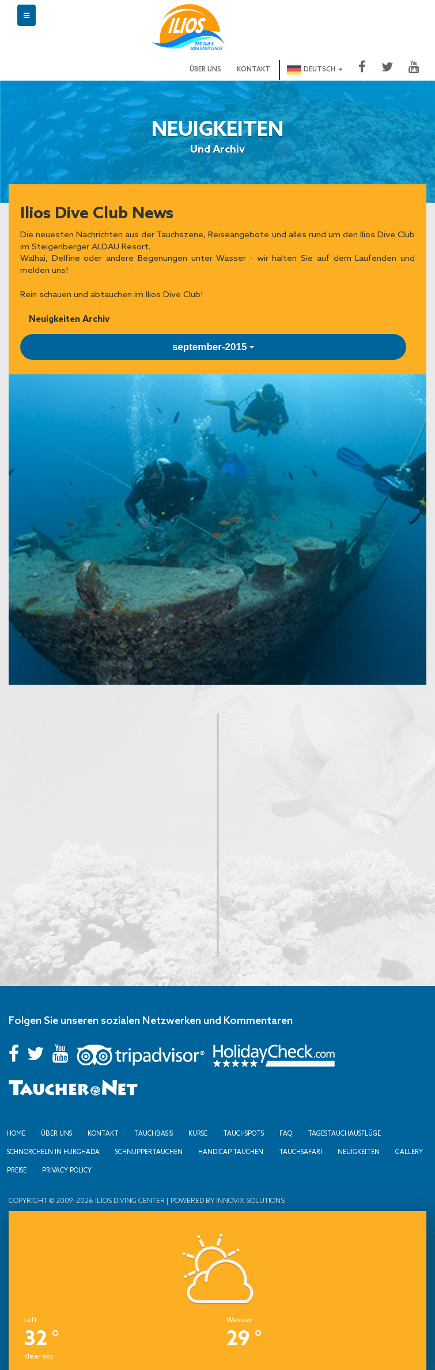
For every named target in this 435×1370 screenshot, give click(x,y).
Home (16, 1132)
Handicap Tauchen (230, 1150)
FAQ (285, 1132)
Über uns (205, 70)
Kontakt (253, 70)
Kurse (197, 1132)
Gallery (409, 1150)
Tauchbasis (153, 1132)
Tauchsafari (300, 1150)
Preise (17, 1168)
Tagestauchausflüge (344, 1132)
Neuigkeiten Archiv (69, 318)
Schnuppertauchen (149, 1150)
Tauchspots (243, 1132)
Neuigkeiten (359, 1150)
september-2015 (213, 346)
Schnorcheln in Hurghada (53, 1150)
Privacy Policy (67, 1168)
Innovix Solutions (249, 1198)
